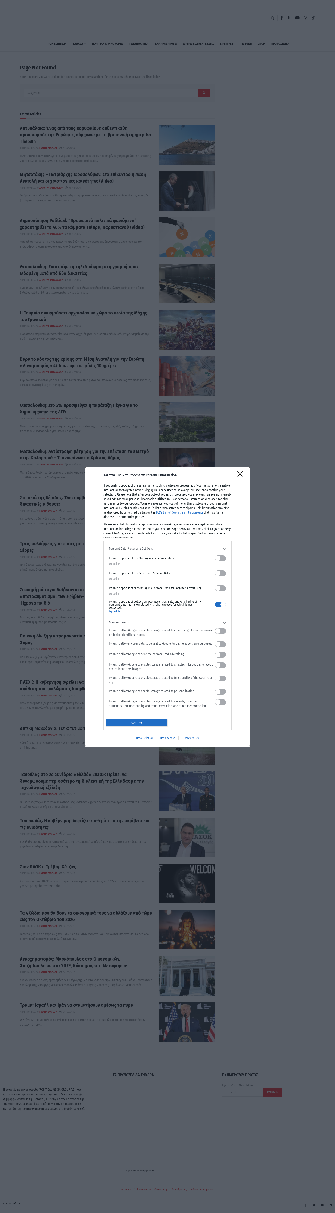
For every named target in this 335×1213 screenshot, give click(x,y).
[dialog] (167, 606)
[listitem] (167, 549)
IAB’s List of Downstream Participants (179, 512)
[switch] (220, 558)
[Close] (241, 475)
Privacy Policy (190, 738)
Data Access (167, 738)
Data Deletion (145, 738)
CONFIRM (136, 722)
